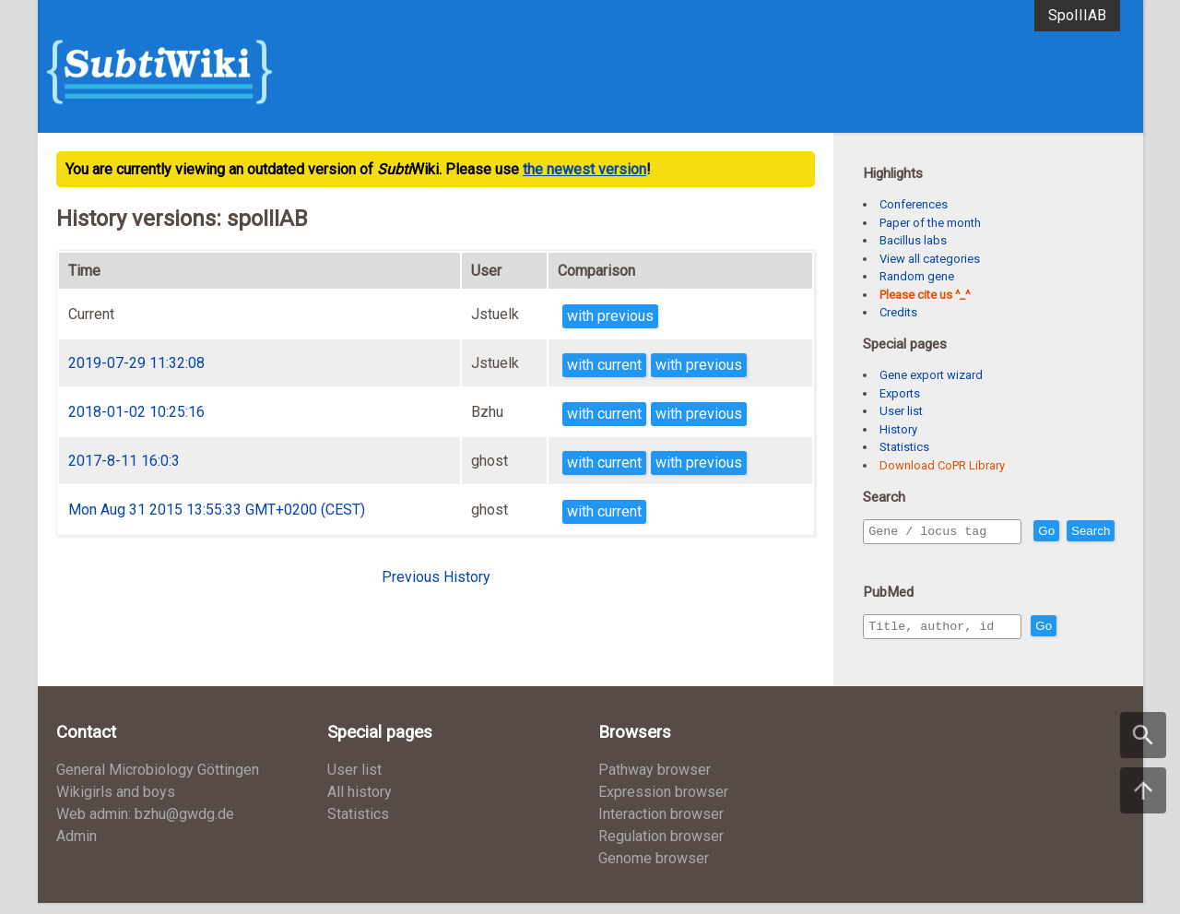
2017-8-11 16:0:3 (124, 460)
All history (359, 803)
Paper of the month (930, 223)
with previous (610, 316)
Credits (898, 312)
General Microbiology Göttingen (157, 780)
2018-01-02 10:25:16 (136, 412)
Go (1086, 532)
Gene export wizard (931, 375)
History (898, 429)
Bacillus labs (913, 240)
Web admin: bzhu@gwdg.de (145, 825)
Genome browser (653, 869)
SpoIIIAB (1077, 15)
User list (901, 411)
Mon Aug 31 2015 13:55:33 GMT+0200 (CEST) (216, 509)
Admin (76, 847)
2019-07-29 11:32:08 (136, 363)
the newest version (584, 169)
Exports (899, 393)
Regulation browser (661, 847)
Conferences (913, 204)
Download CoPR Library (942, 465)
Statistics (904, 447)
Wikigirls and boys (115, 803)
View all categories (929, 259)
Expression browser (663, 803)
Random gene (916, 276)
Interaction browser (661, 825)
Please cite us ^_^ (924, 295)
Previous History (436, 577)
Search (891, 557)
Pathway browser (654, 780)
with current (604, 365)
